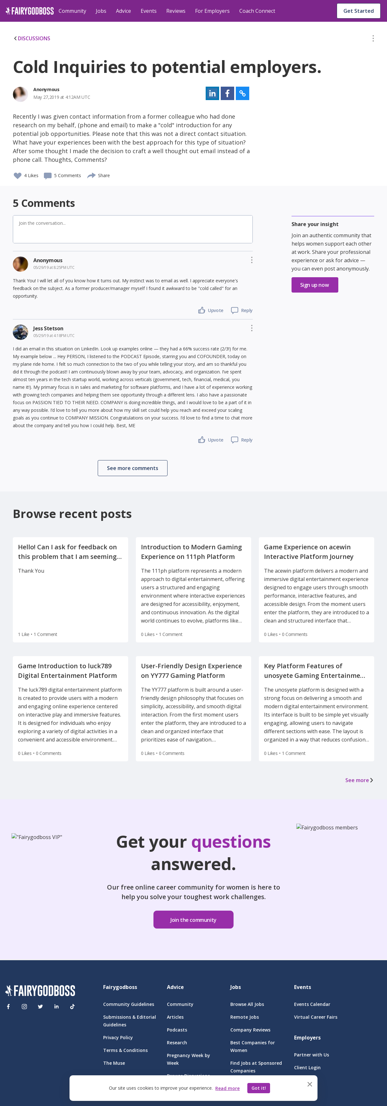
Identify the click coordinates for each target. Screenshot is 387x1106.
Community (72, 10)
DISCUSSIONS (31, 38)
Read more (227, 1088)
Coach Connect (257, 10)
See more (359, 780)
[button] (373, 39)
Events (149, 10)
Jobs (101, 10)
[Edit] (373, 39)
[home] (29, 11)
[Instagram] (24, 1006)
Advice (123, 10)
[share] (91, 175)
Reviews (175, 10)
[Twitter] (40, 1006)
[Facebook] (8, 1006)
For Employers (212, 10)
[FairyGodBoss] (40, 991)
